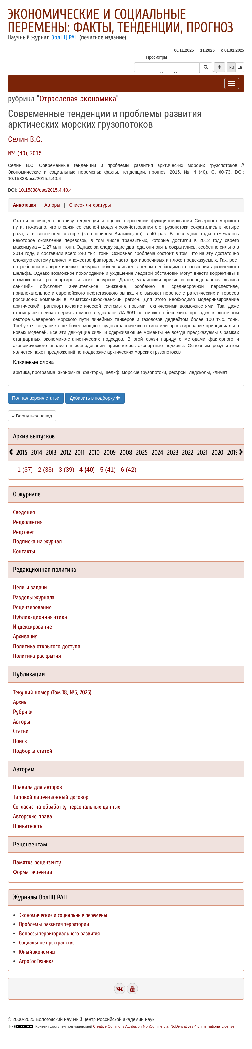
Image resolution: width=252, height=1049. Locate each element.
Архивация (25, 636)
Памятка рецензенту (37, 862)
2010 (94, 452)
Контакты (24, 551)
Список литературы (90, 205)
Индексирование (32, 626)
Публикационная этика (40, 617)
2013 (51, 452)
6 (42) (128, 469)
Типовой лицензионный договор (50, 797)
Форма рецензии (32, 872)
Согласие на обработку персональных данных (66, 806)
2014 (36, 452)
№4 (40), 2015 (25, 153)
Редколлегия (28, 522)
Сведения (24, 512)
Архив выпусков (34, 436)
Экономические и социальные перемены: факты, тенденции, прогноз (120, 21)
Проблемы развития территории (54, 924)
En (239, 67)
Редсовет (23, 532)
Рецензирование (32, 607)
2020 (217, 452)
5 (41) (108, 469)
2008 (126, 452)
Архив (20, 702)
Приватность (27, 826)
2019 (232, 452)
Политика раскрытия (37, 656)
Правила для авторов (37, 787)
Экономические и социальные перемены (63, 915)
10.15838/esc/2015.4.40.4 (45, 190)
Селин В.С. (25, 139)
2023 (172, 452)
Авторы (52, 205)
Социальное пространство (47, 943)
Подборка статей (32, 751)
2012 (65, 452)
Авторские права (32, 816)
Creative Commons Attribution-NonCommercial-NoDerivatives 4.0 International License (163, 1026)
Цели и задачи (30, 587)
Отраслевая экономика (77, 98)
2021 (202, 452)
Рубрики (23, 711)
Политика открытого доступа (46, 646)
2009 (110, 452)
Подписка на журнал (37, 541)
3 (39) (66, 469)
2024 (157, 452)
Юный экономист (37, 952)
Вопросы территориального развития (59, 933)
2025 (142, 452)
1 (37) (25, 469)
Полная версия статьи (35, 398)
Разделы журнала (33, 597)
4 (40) (87, 469)
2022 (187, 452)
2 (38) (45, 469)
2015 (21, 452)
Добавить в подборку (95, 398)
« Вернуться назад (32, 415)
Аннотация (24, 205)
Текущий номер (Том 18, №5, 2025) (52, 692)
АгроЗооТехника (36, 961)
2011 (80, 452)
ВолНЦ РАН (64, 37)
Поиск (20, 741)
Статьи (21, 731)
